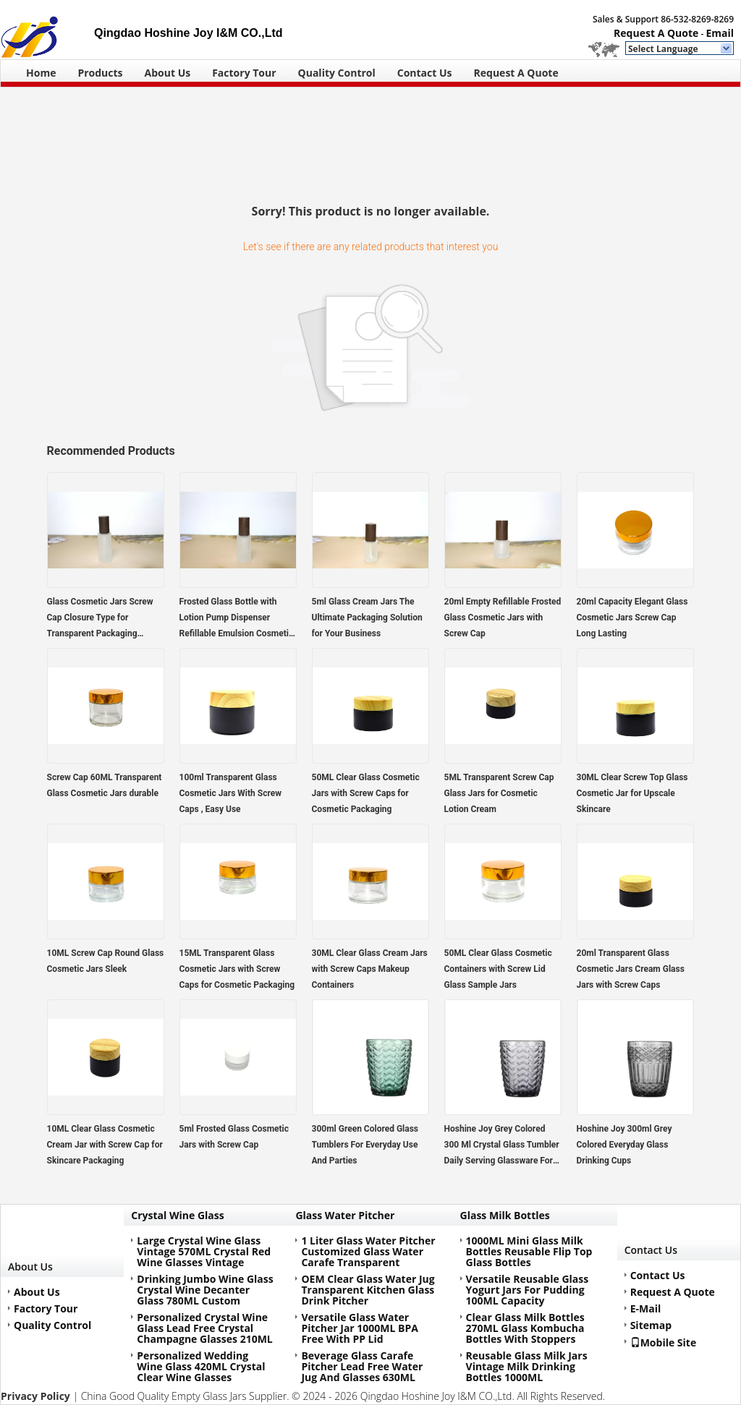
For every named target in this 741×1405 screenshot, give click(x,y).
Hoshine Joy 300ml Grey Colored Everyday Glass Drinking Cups (624, 1145)
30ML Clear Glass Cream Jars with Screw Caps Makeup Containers (370, 969)
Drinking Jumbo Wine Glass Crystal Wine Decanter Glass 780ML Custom (205, 1289)
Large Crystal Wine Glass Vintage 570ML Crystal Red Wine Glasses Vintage (204, 1251)
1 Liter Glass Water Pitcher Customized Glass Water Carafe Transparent (368, 1251)
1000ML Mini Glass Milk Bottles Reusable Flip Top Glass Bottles (529, 1251)
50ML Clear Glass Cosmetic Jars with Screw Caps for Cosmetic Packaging (366, 793)
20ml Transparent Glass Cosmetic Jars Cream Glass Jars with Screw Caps (631, 969)
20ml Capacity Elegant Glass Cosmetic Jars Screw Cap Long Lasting (632, 618)
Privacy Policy (35, 1396)
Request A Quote (656, 33)
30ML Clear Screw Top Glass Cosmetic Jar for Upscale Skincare (632, 793)
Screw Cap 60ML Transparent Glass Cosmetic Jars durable (104, 785)
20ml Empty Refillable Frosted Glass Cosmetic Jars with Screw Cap (503, 618)
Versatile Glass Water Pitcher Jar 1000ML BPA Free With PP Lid (359, 1328)
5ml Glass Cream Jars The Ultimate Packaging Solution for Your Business (367, 618)
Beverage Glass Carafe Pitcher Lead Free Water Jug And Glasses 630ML (362, 1366)
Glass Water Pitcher (344, 1215)
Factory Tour (244, 72)
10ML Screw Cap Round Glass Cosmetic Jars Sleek (105, 961)
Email (720, 33)
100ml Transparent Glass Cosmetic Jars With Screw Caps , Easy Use (230, 793)
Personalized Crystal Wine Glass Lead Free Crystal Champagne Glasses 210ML (204, 1328)
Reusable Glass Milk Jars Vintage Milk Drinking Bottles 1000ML (527, 1366)
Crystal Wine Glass (177, 1215)
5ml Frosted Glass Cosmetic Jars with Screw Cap (234, 1137)
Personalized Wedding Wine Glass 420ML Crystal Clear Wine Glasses (201, 1366)
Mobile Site (663, 1342)
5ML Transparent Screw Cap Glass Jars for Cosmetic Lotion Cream (499, 793)
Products (99, 72)
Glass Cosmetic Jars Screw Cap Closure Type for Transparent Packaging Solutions (100, 619)
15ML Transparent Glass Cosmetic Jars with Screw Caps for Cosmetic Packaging (237, 969)
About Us (168, 72)
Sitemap (651, 1325)
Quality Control (337, 72)
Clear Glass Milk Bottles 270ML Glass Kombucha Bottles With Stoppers (525, 1328)
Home (41, 72)
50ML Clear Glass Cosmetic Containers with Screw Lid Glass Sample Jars (498, 969)
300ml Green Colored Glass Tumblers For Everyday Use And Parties (365, 1145)
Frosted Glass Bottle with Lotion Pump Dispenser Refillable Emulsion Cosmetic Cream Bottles (236, 619)
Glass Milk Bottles (505, 1215)
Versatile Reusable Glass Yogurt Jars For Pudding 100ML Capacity (527, 1289)
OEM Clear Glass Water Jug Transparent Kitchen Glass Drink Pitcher (367, 1289)
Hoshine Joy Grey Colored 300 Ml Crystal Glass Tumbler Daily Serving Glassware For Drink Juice (501, 1146)
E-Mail (645, 1308)
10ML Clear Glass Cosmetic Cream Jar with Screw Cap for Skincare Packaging (105, 1145)
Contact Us (424, 72)
